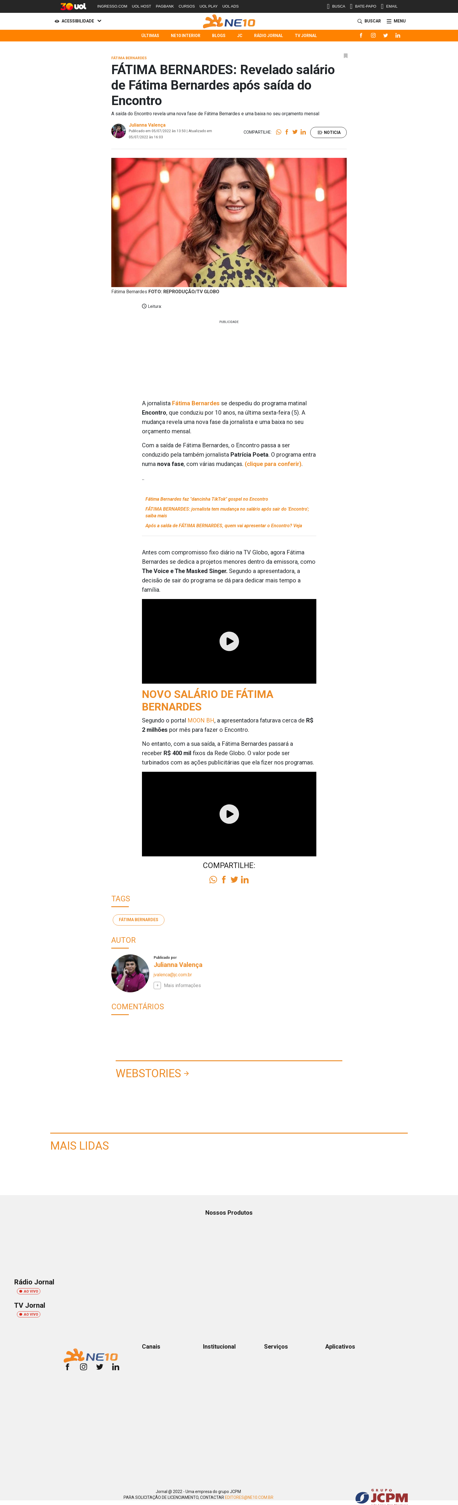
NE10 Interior (185, 35)
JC (239, 35)
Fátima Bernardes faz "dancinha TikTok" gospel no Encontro (206, 499)
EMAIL (389, 6)
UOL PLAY (208, 6)
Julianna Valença (147, 125)
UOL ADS (230, 6)
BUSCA (336, 6)
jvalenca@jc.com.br (173, 974)
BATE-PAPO (363, 6)
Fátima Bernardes (138, 919)
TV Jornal (306, 35)
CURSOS (186, 6)
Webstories (148, 1073)
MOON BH (201, 720)
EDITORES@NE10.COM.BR (249, 1497)
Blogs (218, 35)
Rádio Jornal (268, 35)
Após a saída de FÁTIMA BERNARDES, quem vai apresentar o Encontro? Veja (223, 525)
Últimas (150, 35)
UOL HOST (141, 6)
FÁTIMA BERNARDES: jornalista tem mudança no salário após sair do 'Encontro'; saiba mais (227, 512)
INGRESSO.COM (112, 6)
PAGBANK (165, 6)
